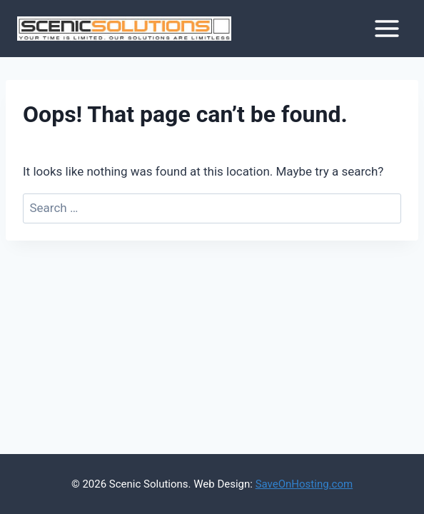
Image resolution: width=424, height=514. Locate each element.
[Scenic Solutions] (124, 28)
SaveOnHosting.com (304, 484)
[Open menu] (386, 28)
